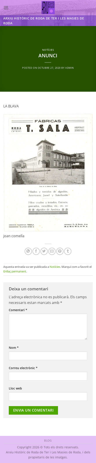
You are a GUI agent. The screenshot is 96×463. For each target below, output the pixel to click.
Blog (48, 440)
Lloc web (15, 388)
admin (69, 67)
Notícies (48, 49)
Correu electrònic (23, 368)
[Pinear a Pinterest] (59, 251)
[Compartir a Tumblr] (67, 251)
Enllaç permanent (14, 271)
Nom (14, 347)
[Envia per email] (52, 251)
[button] (6, 7)
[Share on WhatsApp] (28, 251)
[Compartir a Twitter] (44, 251)
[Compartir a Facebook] (36, 251)
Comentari (18, 310)
